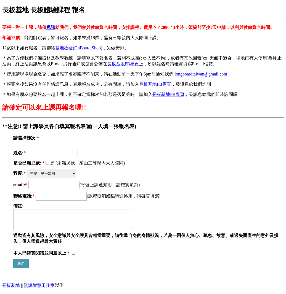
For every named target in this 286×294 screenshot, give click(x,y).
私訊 (50, 27)
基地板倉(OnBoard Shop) (78, 47)
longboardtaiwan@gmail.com (200, 74)
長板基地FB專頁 (123, 63)
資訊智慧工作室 (39, 288)
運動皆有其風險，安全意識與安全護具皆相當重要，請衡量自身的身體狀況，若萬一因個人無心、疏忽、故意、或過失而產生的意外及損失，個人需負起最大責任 (145, 241)
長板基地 (11, 288)
